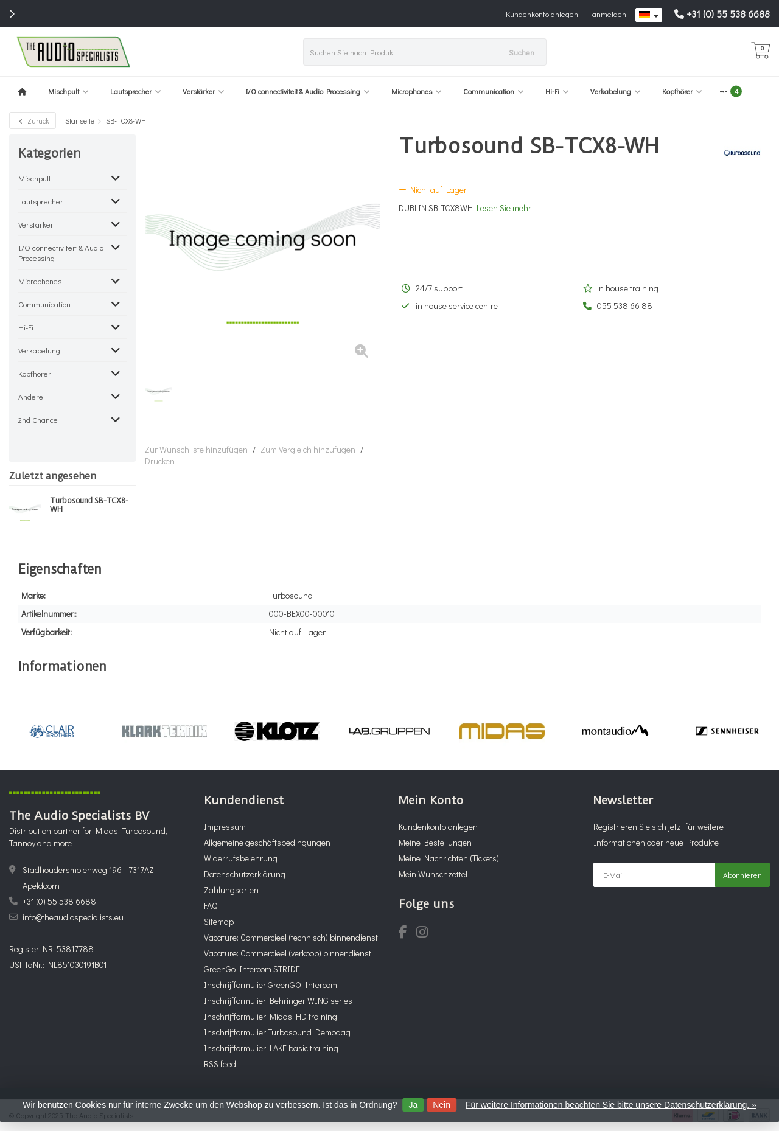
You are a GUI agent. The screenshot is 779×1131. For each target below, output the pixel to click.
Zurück (32, 120)
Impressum (225, 826)
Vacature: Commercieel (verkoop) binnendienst (287, 953)
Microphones (416, 91)
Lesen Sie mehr (504, 208)
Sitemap (219, 921)
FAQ (210, 905)
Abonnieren (742, 874)
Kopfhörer (682, 91)
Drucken (160, 461)
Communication (493, 91)
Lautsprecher (135, 91)
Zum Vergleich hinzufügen (307, 449)
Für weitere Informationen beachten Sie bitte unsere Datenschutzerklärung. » (611, 1105)
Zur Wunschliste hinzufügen (196, 449)
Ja (412, 1105)
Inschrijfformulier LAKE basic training (271, 1048)
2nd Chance (38, 419)
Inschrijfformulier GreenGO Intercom (270, 984)
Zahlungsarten (231, 890)
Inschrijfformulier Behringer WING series (278, 1000)
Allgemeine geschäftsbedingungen (267, 842)
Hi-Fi (557, 91)
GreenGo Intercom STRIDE (252, 969)
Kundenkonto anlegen (542, 14)
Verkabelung (615, 91)
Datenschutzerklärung (244, 874)
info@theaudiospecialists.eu (73, 917)
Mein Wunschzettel (433, 874)
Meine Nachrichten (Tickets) (449, 858)
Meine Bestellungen (435, 842)
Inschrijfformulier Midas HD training (270, 1016)
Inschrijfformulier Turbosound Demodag (277, 1032)
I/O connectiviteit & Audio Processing (308, 91)
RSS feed (220, 1064)
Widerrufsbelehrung (241, 858)
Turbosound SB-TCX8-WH (89, 504)
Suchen (521, 52)
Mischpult (68, 91)
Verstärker (204, 91)
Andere (30, 396)
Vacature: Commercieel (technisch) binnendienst (291, 937)
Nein (441, 1105)
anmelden (609, 14)
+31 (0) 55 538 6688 (728, 13)
